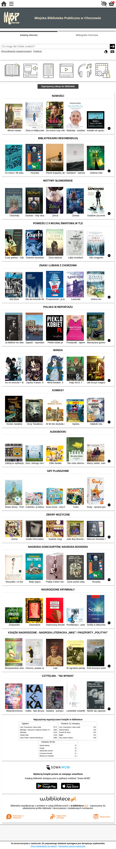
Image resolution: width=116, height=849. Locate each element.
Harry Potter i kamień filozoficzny (31, 738)
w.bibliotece (78, 805)
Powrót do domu (65, 732)
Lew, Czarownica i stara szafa (30, 727)
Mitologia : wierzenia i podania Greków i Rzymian (37, 730)
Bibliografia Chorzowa (87, 35)
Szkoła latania (64, 730)
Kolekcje (37, 51)
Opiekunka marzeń (46, 751)
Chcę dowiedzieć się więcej (44, 846)
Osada (42, 748)
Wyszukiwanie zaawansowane (16, 51)
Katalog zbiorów (29, 35)
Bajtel (61, 735)
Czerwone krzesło (46, 753)
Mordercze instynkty (47, 756)
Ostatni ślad (24, 735)
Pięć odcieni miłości (66, 738)
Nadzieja (23, 732)
